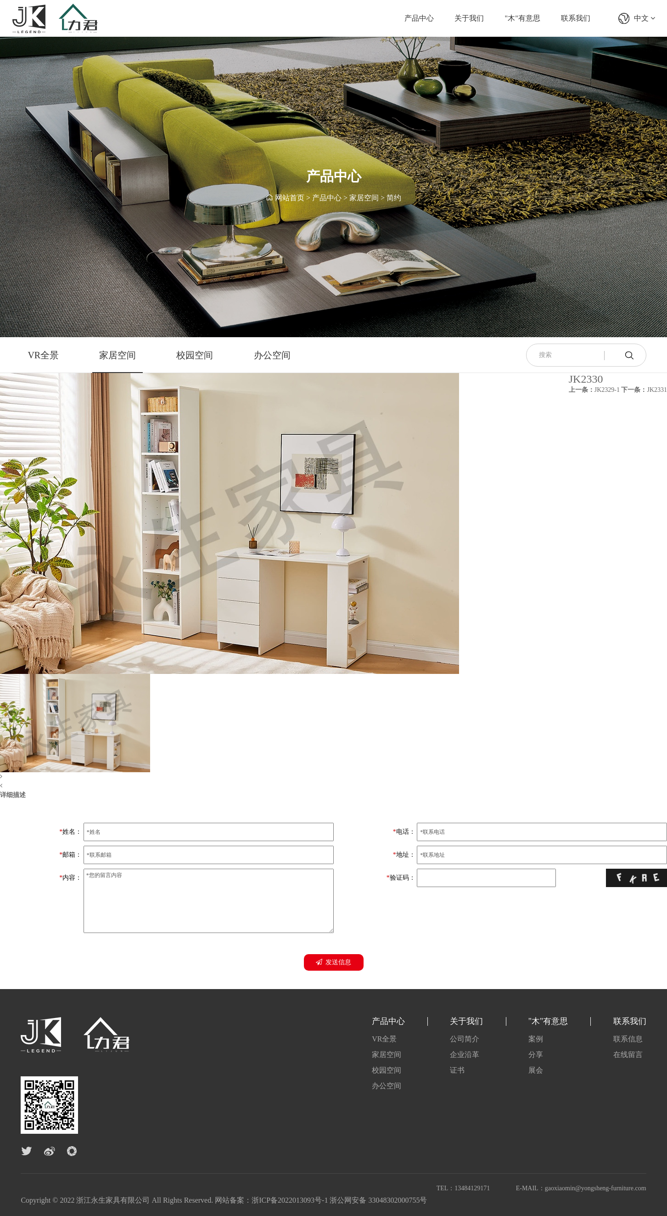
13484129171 (472, 1188)
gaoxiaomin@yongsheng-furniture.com (595, 1188)
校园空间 (194, 355)
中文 (644, 18)
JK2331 (644, 389)
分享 (535, 1054)
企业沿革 (464, 1054)
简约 (394, 198)
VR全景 (43, 355)
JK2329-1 (594, 389)
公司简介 (464, 1039)
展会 (535, 1070)
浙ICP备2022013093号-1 (290, 1200)
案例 (535, 1039)
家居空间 (364, 198)
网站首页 (289, 198)
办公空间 (272, 355)
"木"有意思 (522, 18)
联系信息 (628, 1039)
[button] (229, 776)
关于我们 (469, 18)
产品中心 (419, 18)
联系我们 (575, 18)
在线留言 (628, 1054)
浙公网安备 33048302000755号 (378, 1200)
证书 (457, 1070)
